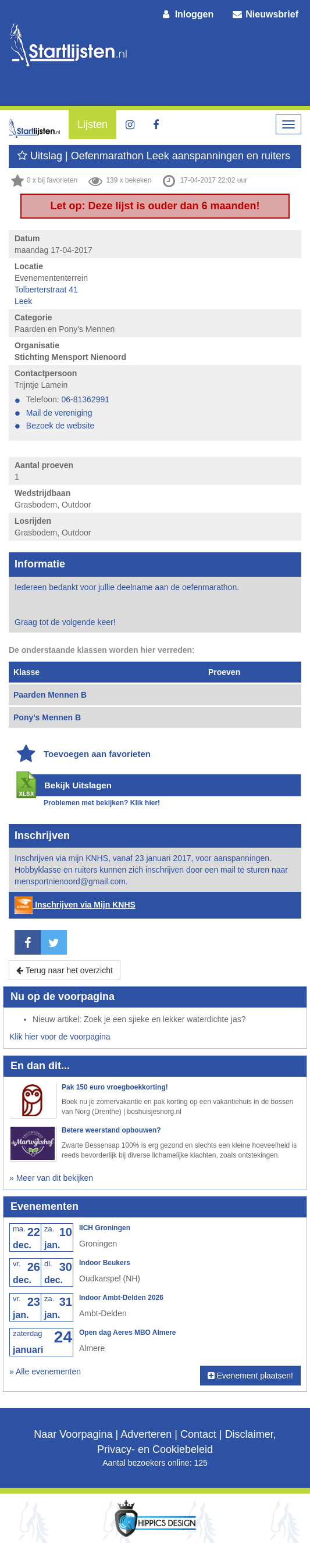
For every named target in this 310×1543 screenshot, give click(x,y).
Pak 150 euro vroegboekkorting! (115, 1087)
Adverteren (146, 1434)
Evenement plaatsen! (250, 1375)
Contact (198, 1434)
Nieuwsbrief (264, 14)
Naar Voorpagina (73, 1434)
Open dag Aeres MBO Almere (127, 1332)
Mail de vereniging (59, 412)
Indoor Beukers (104, 1263)
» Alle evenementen (45, 1371)
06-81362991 (86, 399)
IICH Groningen (104, 1228)
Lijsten (92, 124)
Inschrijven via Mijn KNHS (75, 904)
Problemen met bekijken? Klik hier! (102, 803)
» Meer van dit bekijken (51, 1178)
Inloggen (187, 14)
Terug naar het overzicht (64, 970)
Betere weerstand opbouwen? (111, 1130)
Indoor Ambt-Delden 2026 (121, 1298)
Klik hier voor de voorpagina (60, 1036)
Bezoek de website (60, 425)
